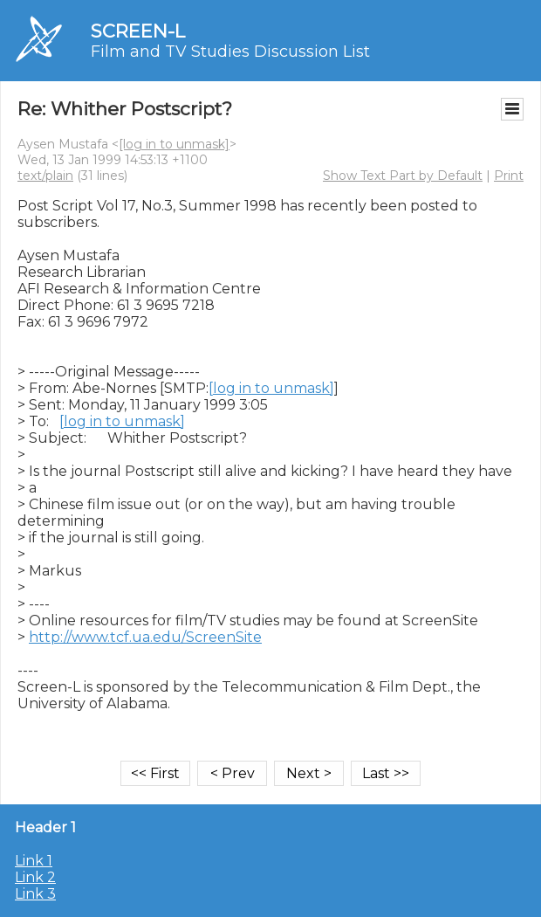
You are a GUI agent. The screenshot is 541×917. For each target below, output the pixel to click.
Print (509, 175)
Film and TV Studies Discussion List (230, 51)
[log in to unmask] (174, 144)
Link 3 (35, 894)
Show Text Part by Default (403, 175)
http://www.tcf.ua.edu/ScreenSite (145, 637)
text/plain (45, 175)
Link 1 (33, 860)
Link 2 (35, 877)
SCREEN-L (138, 31)
